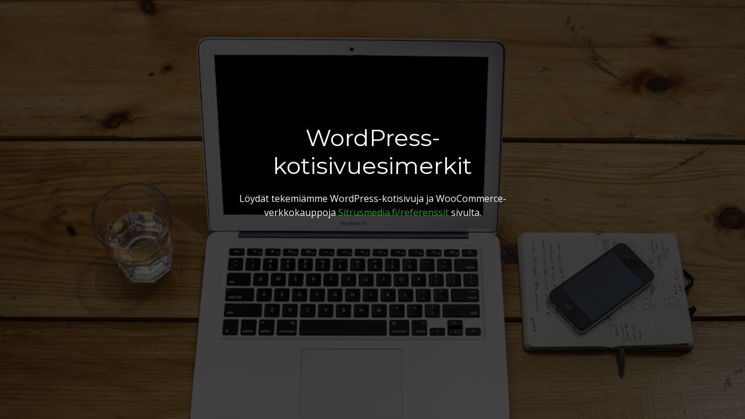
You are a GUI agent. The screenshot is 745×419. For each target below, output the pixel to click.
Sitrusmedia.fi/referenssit (393, 212)
